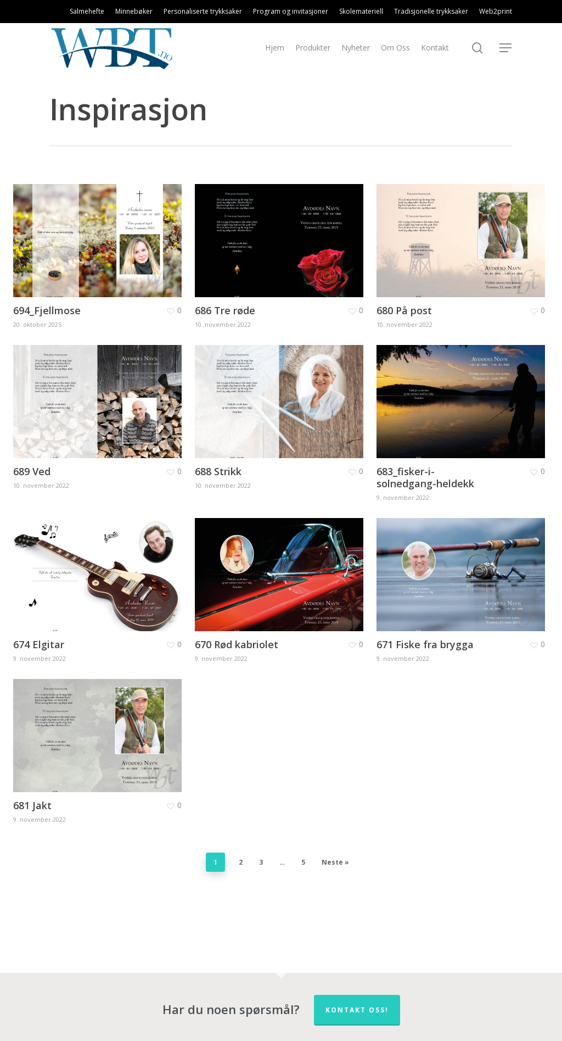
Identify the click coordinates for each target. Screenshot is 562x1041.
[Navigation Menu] (506, 48)
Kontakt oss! (357, 1010)
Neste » (335, 862)
